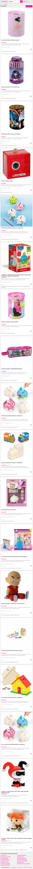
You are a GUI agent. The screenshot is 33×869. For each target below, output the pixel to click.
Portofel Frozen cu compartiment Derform (11, 368)
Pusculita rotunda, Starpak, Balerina (10, 40)
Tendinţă (30, 867)
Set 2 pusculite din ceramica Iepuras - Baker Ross (13, 744)
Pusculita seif (4, 855)
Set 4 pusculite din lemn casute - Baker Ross (11, 697)
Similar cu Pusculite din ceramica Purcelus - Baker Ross (9, 239)
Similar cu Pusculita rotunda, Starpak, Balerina (8, 51)
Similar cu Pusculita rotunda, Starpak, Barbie (8, 333)
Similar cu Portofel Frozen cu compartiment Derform (9, 380)
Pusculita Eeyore (4, 858)
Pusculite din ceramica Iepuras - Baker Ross (11, 415)
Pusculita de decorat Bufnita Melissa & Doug (11, 650)
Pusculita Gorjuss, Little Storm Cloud (10, 87)
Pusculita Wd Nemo (21, 855)
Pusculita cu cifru (4, 860)
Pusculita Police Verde (22, 859)
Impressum (20, 867)
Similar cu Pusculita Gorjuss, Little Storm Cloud (8, 98)
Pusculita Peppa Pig (21, 858)
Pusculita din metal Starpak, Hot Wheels (10, 134)
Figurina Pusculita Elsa (22, 860)
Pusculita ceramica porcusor (23, 863)
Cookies (25, 867)
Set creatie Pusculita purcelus (8, 509)
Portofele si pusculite (5, 863)
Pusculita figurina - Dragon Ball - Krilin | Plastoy (13, 603)
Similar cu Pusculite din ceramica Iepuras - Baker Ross (9, 427)
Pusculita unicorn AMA (6, 856)
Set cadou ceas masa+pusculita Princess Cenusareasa (14, 556)
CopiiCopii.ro (4, 1)
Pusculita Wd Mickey (5, 859)
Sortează (28, 6)
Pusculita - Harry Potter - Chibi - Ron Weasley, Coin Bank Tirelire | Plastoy (16, 839)
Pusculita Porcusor (5, 862)
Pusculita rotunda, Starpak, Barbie (9, 321)
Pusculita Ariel (20, 856)
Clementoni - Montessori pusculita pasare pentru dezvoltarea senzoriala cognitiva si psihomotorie (16, 275)
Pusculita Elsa (20, 862)
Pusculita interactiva (5, 865)
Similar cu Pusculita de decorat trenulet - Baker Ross (9, 474)
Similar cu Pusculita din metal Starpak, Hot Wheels (9, 145)
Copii (1, 4)
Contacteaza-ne (14, 867)
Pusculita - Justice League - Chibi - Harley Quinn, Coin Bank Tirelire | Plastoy (15, 792)
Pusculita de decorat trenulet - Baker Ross (11, 462)
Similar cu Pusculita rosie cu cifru (6, 192)
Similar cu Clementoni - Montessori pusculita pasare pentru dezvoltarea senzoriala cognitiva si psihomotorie (15, 287)
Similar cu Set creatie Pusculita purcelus (7, 521)
